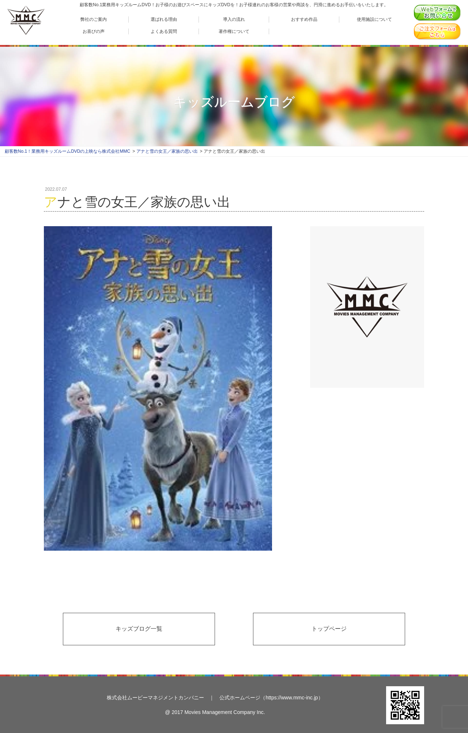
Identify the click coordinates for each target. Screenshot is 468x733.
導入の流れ (234, 19)
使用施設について (374, 19)
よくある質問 (164, 31)
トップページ (329, 629)
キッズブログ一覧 (139, 629)
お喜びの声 (94, 31)
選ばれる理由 (164, 19)
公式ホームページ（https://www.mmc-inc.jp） (271, 697)
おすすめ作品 (304, 19)
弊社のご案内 (93, 19)
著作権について (234, 31)
